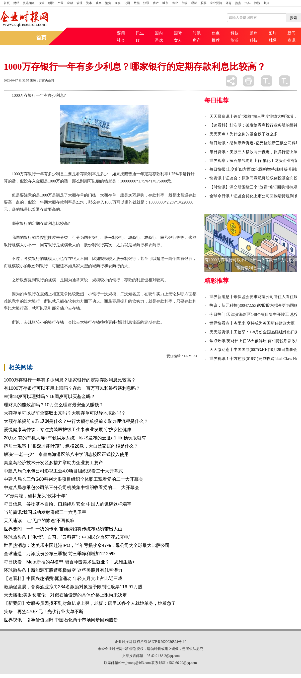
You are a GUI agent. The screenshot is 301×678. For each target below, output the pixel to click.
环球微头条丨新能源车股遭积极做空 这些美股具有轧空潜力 (63, 570)
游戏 (159, 40)
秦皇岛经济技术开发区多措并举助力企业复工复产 (53, 462)
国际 (178, 33)
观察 (99, 3)
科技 (235, 33)
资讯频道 (29, 3)
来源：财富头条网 (42, 80)
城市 (165, 3)
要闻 (121, 33)
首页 (7, 3)
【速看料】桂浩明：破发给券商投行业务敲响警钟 (253, 125)
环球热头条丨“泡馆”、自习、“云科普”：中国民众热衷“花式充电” (67, 537)
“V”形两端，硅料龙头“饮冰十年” (35, 495)
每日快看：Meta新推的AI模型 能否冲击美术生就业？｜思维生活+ (69, 561)
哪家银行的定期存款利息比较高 (102, 331)
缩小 (284, 80)
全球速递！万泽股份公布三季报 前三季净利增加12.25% (59, 553)
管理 (80, 3)
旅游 (257, 3)
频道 (267, 3)
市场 (184, 3)
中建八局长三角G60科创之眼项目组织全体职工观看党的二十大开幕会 (73, 479)
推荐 (216, 40)
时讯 (197, 33)
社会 (121, 40)
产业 (60, 3)
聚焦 (254, 33)
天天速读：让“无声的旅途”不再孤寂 (39, 520)
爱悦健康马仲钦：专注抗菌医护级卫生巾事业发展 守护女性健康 (67, 429)
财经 (16, 3)
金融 (70, 3)
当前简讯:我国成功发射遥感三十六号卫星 (45, 512)
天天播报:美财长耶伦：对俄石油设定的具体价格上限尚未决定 (65, 595)
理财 (194, 3)
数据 (137, 3)
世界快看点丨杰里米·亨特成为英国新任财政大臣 (252, 323)
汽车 (248, 3)
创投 (51, 3)
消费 (108, 3)
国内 (159, 33)
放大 (266, 80)
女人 (178, 40)
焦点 (216, 33)
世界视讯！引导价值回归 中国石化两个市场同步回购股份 (61, 619)
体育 (228, 3)
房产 (156, 3)
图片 (272, 33)
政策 (41, 3)
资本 (89, 3)
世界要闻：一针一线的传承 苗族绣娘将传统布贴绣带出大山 (63, 528)
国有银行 (139, 331)
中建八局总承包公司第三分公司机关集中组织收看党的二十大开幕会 (71, 487)
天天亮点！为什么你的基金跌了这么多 (243, 134)
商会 (118, 3)
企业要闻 (216, 3)
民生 (140, 33)
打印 (248, 80)
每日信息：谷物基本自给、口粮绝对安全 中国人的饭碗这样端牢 (67, 504)
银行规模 (156, 331)
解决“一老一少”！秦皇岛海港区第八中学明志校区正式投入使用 (66, 454)
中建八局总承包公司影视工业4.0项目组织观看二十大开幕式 (63, 470)
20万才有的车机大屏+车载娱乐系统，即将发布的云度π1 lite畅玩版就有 (75, 437)
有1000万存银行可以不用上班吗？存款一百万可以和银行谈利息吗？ (72, 388)
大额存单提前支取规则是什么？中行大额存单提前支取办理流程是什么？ (76, 421)
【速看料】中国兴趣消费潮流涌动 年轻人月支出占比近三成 (63, 578)
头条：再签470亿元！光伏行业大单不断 (44, 611)
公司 (127, 3)
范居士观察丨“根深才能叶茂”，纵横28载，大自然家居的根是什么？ (71, 446)
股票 (203, 3)
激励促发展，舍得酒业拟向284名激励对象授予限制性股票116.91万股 (73, 586)
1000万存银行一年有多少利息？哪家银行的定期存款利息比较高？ (70, 379)
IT (138, 40)
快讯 (146, 3)
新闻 (291, 33)
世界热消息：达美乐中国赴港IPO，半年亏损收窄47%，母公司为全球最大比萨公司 (87, 545)
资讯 (291, 40)
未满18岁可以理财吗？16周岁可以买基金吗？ (49, 396)
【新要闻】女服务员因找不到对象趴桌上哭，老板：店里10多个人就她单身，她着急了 (90, 603)
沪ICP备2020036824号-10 (167, 642)
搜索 (293, 18)
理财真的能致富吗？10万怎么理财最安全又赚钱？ (54, 404)
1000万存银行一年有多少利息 (47, 331)
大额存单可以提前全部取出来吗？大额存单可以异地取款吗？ (65, 413)
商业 (175, 3)
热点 (238, 3)
